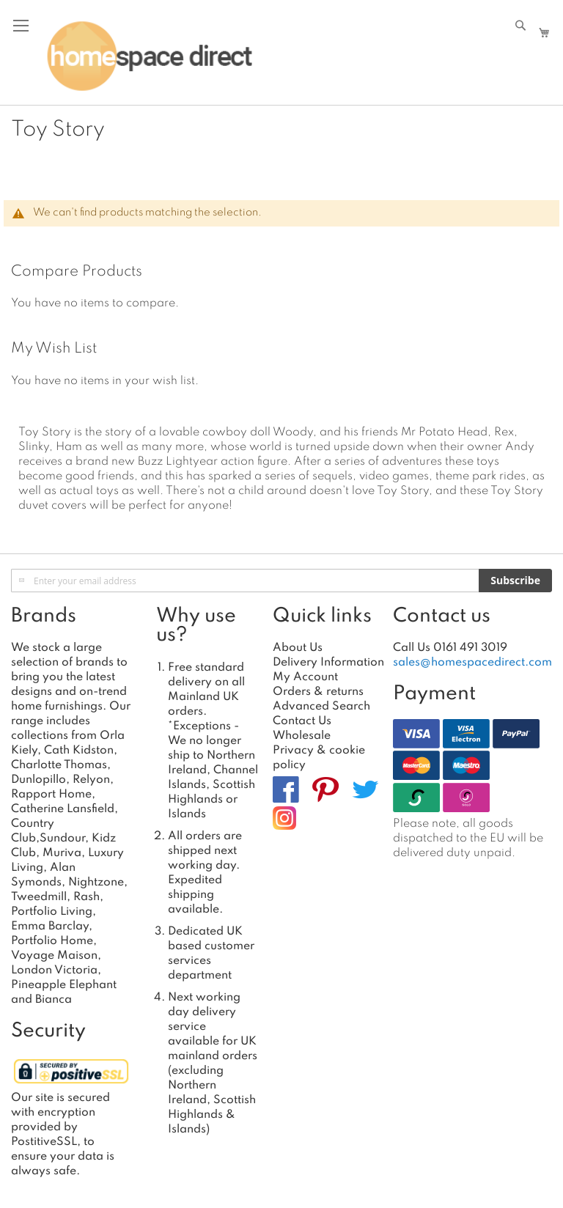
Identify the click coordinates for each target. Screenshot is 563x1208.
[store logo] (149, 56)
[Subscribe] (515, 580)
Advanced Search (321, 706)
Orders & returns (318, 692)
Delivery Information (328, 663)
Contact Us (302, 721)
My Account (305, 677)
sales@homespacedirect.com (472, 663)
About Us (298, 648)
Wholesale (302, 736)
